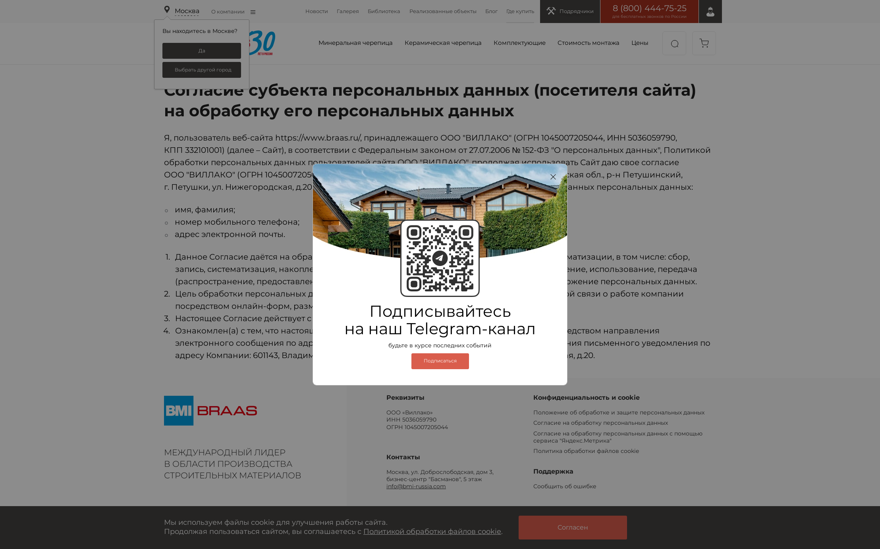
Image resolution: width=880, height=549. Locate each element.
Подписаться (440, 360)
